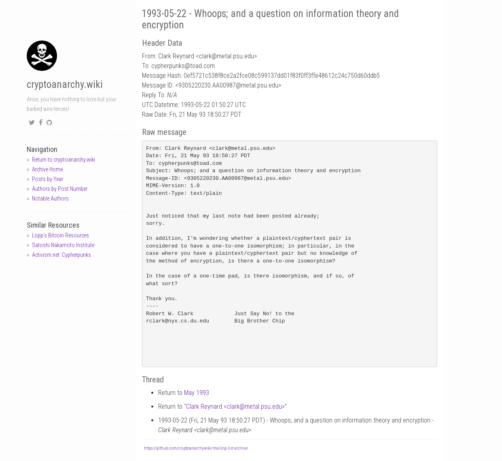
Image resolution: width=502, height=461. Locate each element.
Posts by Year (47, 179)
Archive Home (47, 169)
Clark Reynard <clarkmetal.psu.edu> (235, 406)
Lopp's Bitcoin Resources (60, 235)
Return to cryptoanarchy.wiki (63, 159)
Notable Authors (50, 198)
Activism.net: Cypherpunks (61, 255)
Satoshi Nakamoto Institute (63, 245)
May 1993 (196, 393)
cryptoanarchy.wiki (65, 84)
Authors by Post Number (59, 189)
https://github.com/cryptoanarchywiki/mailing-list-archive (196, 448)
